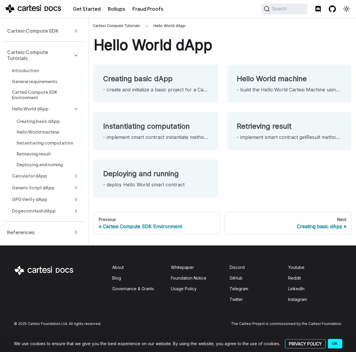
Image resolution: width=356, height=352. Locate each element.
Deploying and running (40, 164)
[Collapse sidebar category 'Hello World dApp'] (76, 109)
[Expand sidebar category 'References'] (76, 232)
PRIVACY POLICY (305, 343)
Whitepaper (182, 267)
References (21, 232)
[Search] (284, 9)
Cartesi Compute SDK (32, 31)
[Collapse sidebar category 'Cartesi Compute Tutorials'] (76, 55)
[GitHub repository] (332, 9)
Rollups (116, 9)
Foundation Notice (188, 277)
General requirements (34, 81)
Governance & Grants (133, 288)
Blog (116, 277)
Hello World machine (38, 131)
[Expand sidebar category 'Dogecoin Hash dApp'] (76, 211)
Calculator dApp (29, 175)
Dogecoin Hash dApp (34, 210)
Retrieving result (34, 153)
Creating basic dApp (38, 121)
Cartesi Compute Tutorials (27, 55)
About (118, 267)
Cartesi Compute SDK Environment (34, 94)
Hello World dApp (30, 108)
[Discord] (318, 9)
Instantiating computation (45, 142)
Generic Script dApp (33, 187)
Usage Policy (184, 288)
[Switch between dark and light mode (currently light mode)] (346, 9)
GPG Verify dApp (29, 199)
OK (335, 343)
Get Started (87, 9)
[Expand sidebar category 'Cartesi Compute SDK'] (76, 31)
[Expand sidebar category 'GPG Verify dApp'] (76, 199)
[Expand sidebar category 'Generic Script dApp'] (76, 188)
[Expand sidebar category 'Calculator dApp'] (76, 176)
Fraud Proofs (147, 9)
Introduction (25, 70)
